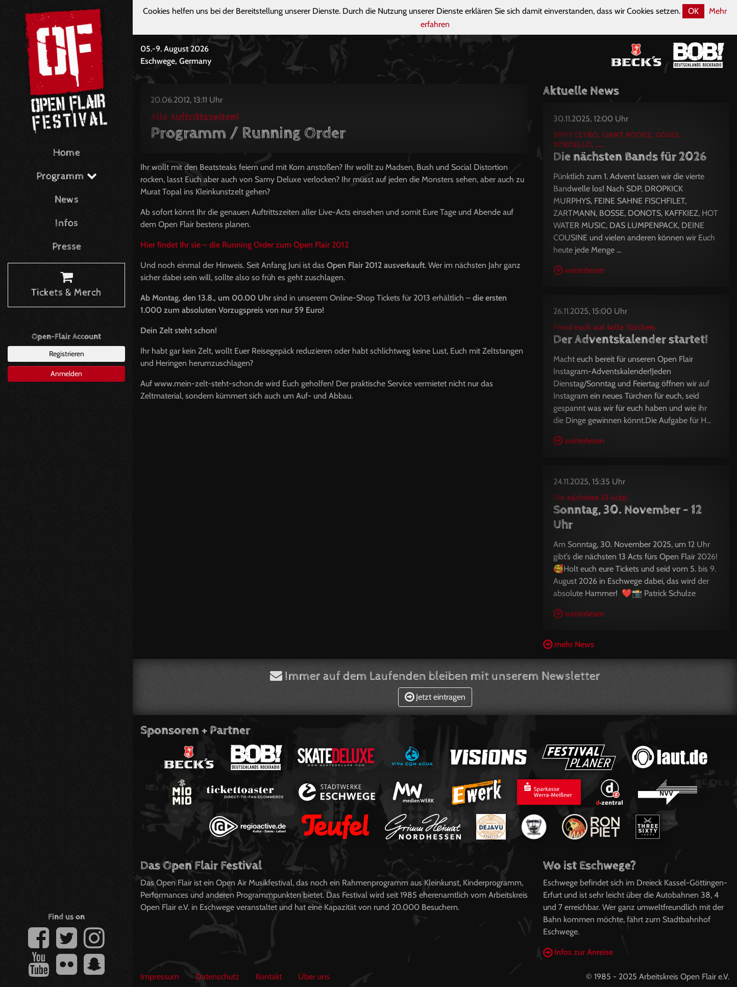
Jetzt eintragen (435, 697)
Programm (66, 176)
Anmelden (66, 373)
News (67, 200)
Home (66, 153)
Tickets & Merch (66, 285)
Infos (66, 223)
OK (693, 11)
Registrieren (66, 353)
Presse (66, 247)
